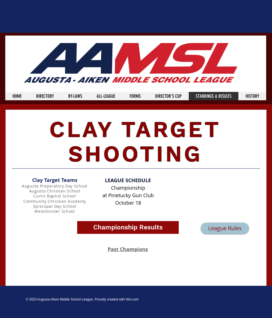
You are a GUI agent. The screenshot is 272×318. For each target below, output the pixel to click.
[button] (128, 227)
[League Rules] (225, 228)
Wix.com (132, 299)
